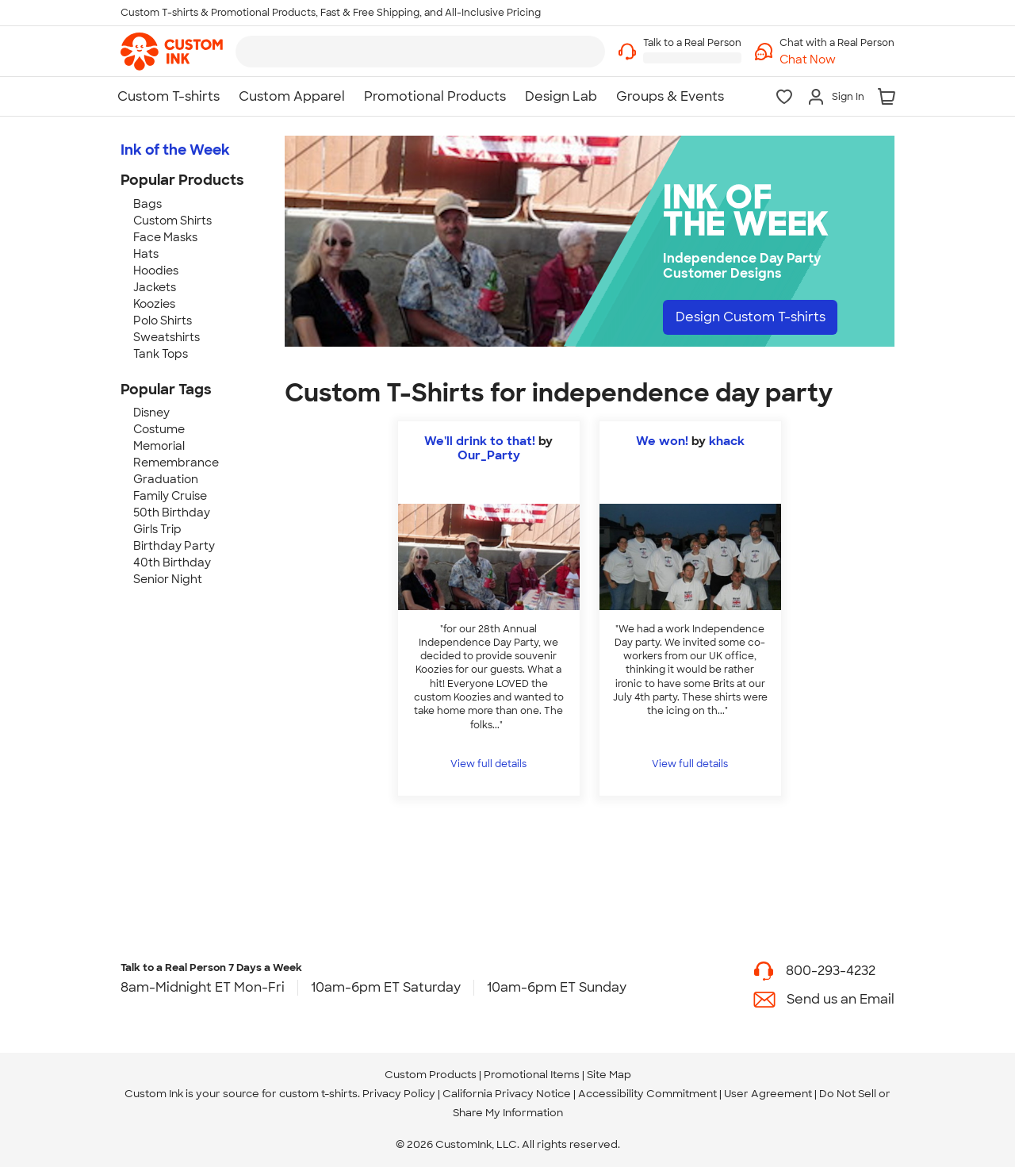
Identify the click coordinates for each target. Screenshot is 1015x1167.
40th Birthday (172, 562)
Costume (159, 429)
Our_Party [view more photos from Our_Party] (489, 455)
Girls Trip (157, 529)
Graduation (165, 479)
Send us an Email (840, 999)
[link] (172, 52)
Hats (146, 254)
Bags (147, 204)
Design (750, 317)
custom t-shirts (318, 1093)
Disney (151, 412)
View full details (488, 764)
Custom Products (431, 1074)
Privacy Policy (398, 1093)
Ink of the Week (175, 149)
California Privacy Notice (506, 1093)
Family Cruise (170, 496)
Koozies (154, 304)
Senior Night (167, 579)
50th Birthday (171, 512)
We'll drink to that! (479, 441)
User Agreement (768, 1093)
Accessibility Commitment (647, 1093)
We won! (662, 441)
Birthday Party (174, 546)
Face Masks (165, 237)
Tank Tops (160, 354)
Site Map (609, 1074)
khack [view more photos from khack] (727, 441)
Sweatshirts (166, 337)
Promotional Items (532, 1074)
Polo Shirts (162, 320)
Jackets (154, 287)
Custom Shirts (172, 220)
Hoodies (155, 270)
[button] (836, 60)
